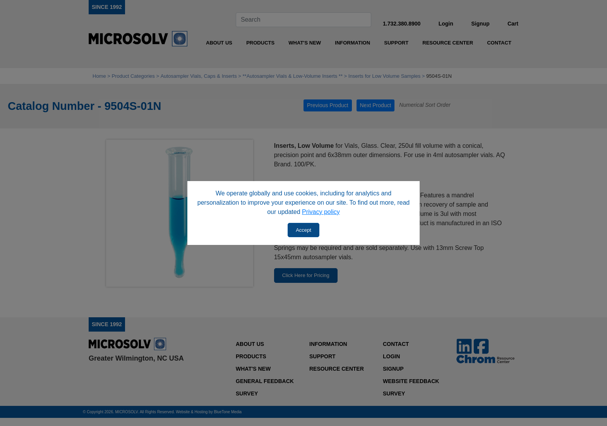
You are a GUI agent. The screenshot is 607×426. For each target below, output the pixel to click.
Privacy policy (321, 212)
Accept (303, 230)
